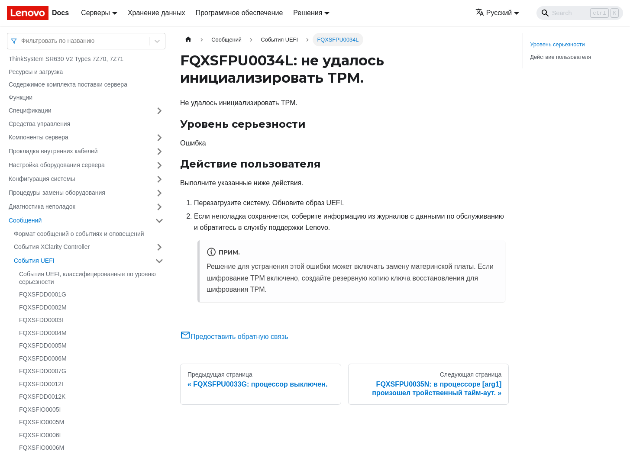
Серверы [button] (95, 12)
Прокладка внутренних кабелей (53, 151)
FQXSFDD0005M (43, 345)
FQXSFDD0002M (43, 307)
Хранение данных (156, 12)
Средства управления (39, 123)
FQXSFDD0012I (41, 384)
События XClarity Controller (52, 246)
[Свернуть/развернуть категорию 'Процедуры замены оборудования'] (159, 193)
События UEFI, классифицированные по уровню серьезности (87, 278)
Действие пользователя (560, 57)
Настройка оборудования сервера (57, 164)
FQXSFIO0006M (41, 447)
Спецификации (30, 110)
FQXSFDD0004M (43, 332)
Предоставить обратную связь (234, 336)
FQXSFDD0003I (41, 319)
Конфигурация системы (42, 178)
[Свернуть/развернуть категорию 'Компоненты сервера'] (159, 138)
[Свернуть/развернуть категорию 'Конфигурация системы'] (159, 179)
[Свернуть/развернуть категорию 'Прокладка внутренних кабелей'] (159, 151)
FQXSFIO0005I (40, 409)
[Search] (579, 13)
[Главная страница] (188, 39)
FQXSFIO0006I (40, 435)
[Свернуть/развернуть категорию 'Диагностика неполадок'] (159, 207)
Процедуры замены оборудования (57, 192)
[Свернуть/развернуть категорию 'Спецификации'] (159, 111)
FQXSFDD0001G (42, 294)
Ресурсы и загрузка (36, 71)
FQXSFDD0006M (43, 358)
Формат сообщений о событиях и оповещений (79, 233)
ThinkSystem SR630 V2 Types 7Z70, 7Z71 (66, 58)
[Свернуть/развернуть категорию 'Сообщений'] (159, 221)
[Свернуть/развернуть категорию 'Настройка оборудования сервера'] (159, 165)
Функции (20, 97)
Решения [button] (307, 12)
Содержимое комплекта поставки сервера (68, 84)
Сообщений (25, 220)
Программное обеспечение (239, 12)
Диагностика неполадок (42, 206)
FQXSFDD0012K (42, 396)
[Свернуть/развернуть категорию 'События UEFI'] (159, 261)
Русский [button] (493, 12)
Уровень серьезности (557, 44)
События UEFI (34, 260)
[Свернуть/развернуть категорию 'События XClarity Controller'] (159, 247)
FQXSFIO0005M (41, 422)
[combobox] (22, 41)
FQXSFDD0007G (42, 371)
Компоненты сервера (38, 137)
